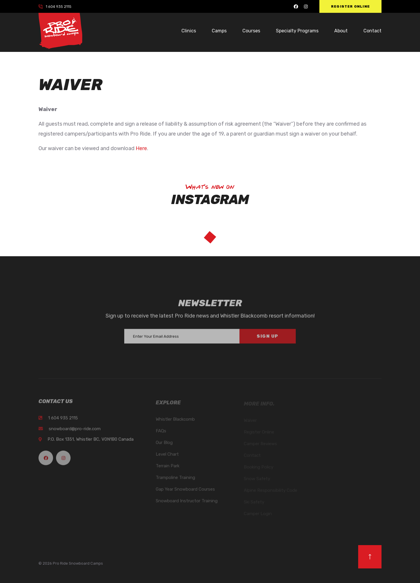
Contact (372, 31)
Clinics (188, 31)
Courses (251, 31)
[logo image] (60, 30)
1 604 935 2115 (58, 6)
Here (141, 148)
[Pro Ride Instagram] (306, 6)
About (341, 31)
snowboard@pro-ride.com (75, 431)
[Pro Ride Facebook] (296, 6)
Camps (219, 31)
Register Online (350, 6)
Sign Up (268, 339)
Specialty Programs (297, 31)
